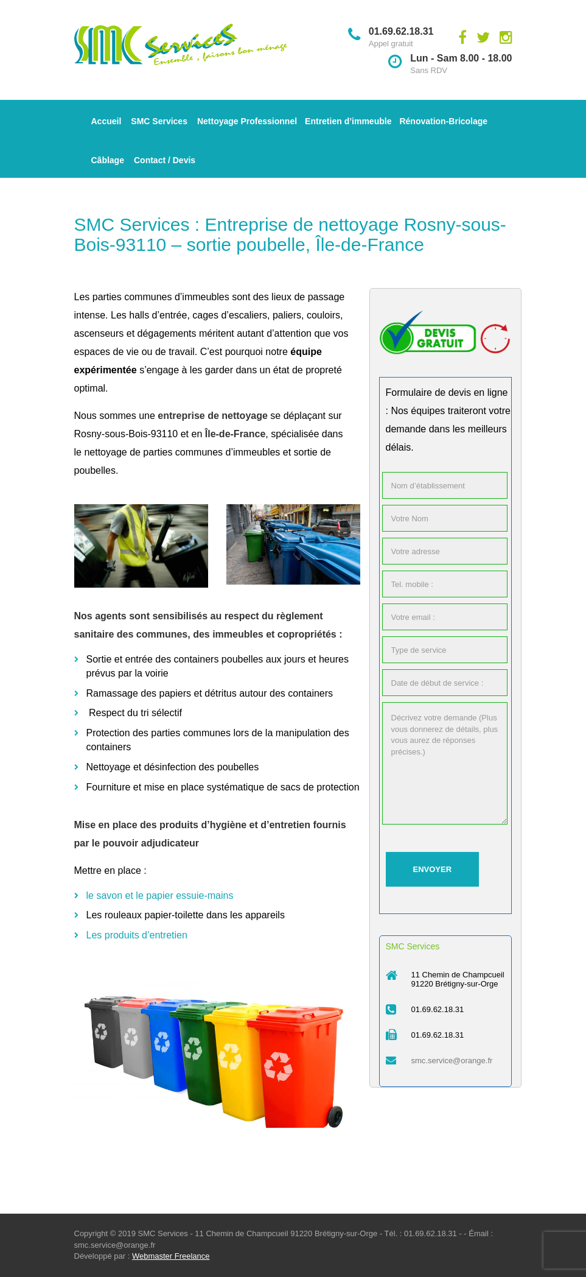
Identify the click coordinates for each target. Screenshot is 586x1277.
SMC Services (159, 121)
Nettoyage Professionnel (247, 121)
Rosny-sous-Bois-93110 (126, 434)
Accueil (106, 121)
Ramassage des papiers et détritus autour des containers (209, 693)
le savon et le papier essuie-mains (160, 895)
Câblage (107, 160)
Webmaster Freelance (171, 1256)
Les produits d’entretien (136, 935)
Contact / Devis (164, 160)
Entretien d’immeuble (348, 121)
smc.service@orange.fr (452, 1060)
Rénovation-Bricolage (443, 121)
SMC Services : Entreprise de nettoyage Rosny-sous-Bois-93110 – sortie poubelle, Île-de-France (290, 234)
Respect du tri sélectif (136, 713)
